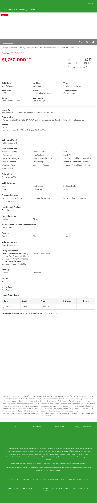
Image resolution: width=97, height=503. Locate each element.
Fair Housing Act (73, 454)
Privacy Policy (30, 479)
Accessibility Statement (53, 479)
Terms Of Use (14, 479)
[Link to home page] (4, 3)
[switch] (81, 42)
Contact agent (8, 42)
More (90, 3)
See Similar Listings (77, 68)
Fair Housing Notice (79, 479)
